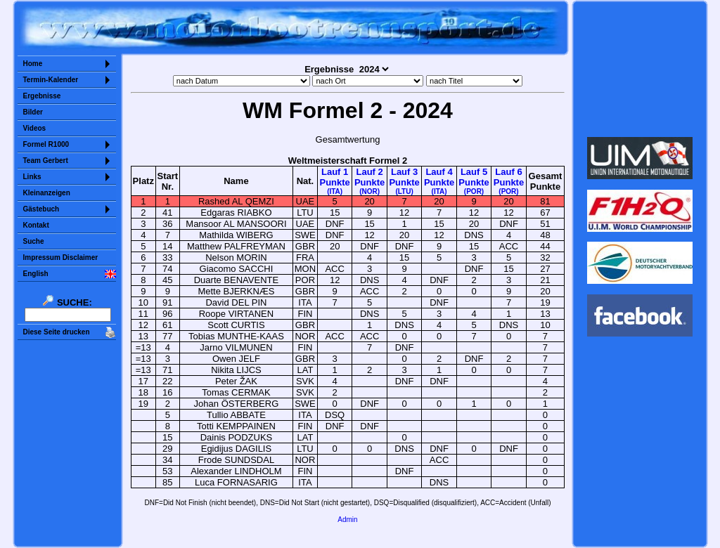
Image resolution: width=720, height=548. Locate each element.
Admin (347, 519)
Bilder (33, 112)
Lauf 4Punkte (439, 181)
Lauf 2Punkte (369, 181)
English (36, 274)
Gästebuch (41, 209)
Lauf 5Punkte (473, 181)
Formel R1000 (46, 144)
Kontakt (36, 225)
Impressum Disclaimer (60, 257)
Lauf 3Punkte (404, 181)
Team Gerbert (45, 160)
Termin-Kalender (51, 80)
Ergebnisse (42, 96)
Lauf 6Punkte (509, 181)
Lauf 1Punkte (334, 181)
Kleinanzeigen (46, 193)
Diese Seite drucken (56, 332)
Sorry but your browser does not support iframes (639, 69)
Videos (34, 128)
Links (32, 177)
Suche (33, 241)
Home (33, 63)
